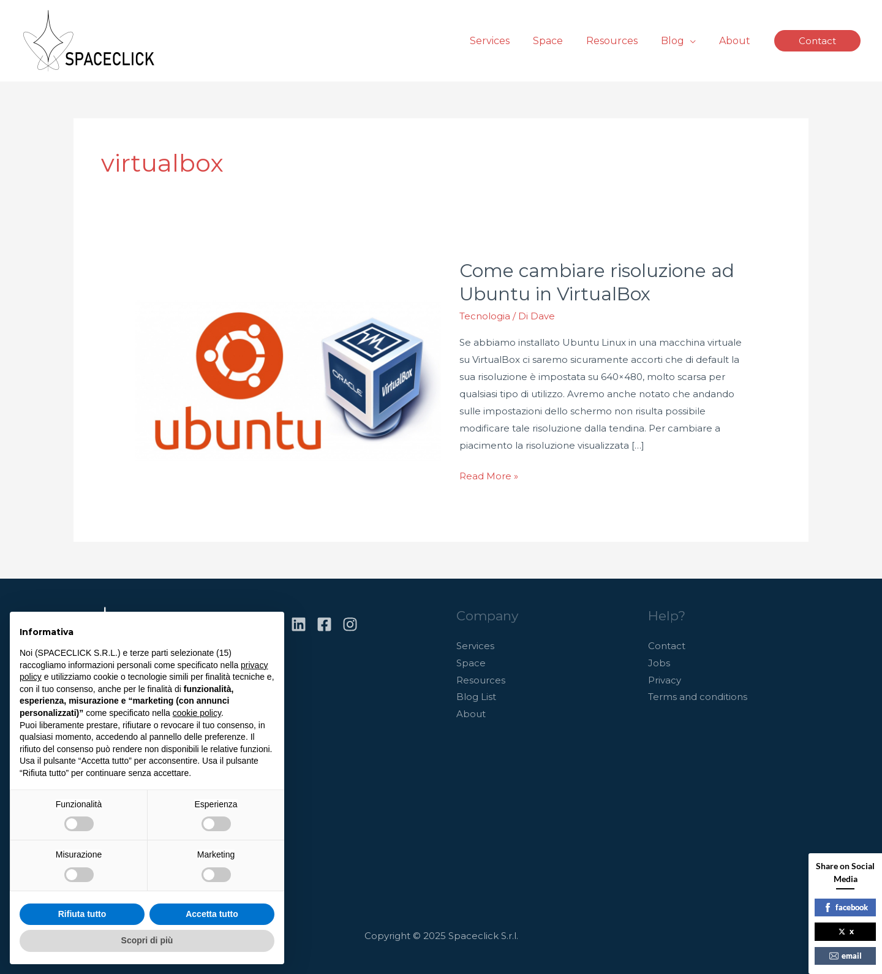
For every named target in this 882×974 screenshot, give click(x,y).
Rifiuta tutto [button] (82, 914)
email (845, 956)
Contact (666, 644)
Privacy (664, 678)
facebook (845, 907)
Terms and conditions (697, 695)
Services (475, 644)
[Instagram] (350, 622)
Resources (480, 678)
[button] (817, 40)
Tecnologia (484, 315)
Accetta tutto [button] (212, 914)
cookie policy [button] (197, 713)
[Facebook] (324, 622)
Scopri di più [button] (147, 940)
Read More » (488, 473)
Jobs (659, 661)
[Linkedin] (298, 622)
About (471, 712)
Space (471, 661)
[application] (695, 41)
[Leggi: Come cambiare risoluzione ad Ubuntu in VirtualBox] (288, 370)
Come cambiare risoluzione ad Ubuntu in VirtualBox (597, 281)
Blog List (476, 695)
